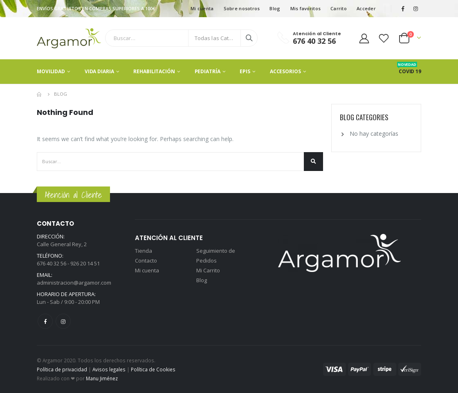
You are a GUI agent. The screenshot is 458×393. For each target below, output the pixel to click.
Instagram (63, 321)
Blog (274, 8)
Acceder (366, 8)
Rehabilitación (154, 71)
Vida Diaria (99, 71)
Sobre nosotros (242, 8)
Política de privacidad (62, 369)
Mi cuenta (202, 8)
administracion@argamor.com (74, 282)
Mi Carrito (208, 270)
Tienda (143, 250)
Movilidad (51, 71)
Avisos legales (109, 369)
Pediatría (207, 71)
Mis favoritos (305, 8)
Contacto (146, 260)
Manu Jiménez (102, 378)
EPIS (245, 71)
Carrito (338, 8)
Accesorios (285, 71)
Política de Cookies (153, 369)
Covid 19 (410, 71)
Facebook (45, 321)
